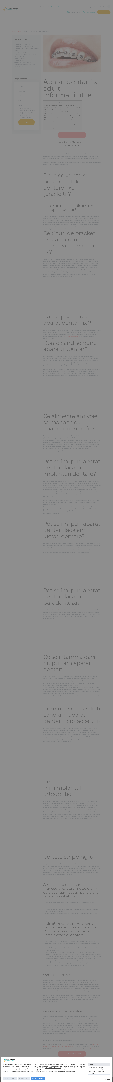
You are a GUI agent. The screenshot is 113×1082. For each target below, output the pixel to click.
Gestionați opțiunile (10, 1078)
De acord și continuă (37, 1078)
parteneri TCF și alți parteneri (16, 1064)
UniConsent (107, 1079)
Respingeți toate (23, 1078)
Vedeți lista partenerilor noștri (59, 1066)
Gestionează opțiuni (34, 1069)
